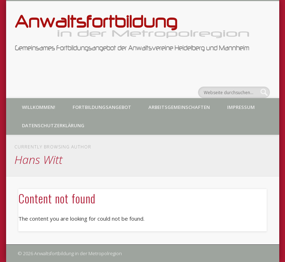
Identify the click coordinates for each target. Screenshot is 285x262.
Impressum (241, 107)
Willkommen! (38, 107)
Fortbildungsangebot (102, 107)
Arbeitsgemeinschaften (179, 107)
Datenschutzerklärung (53, 125)
